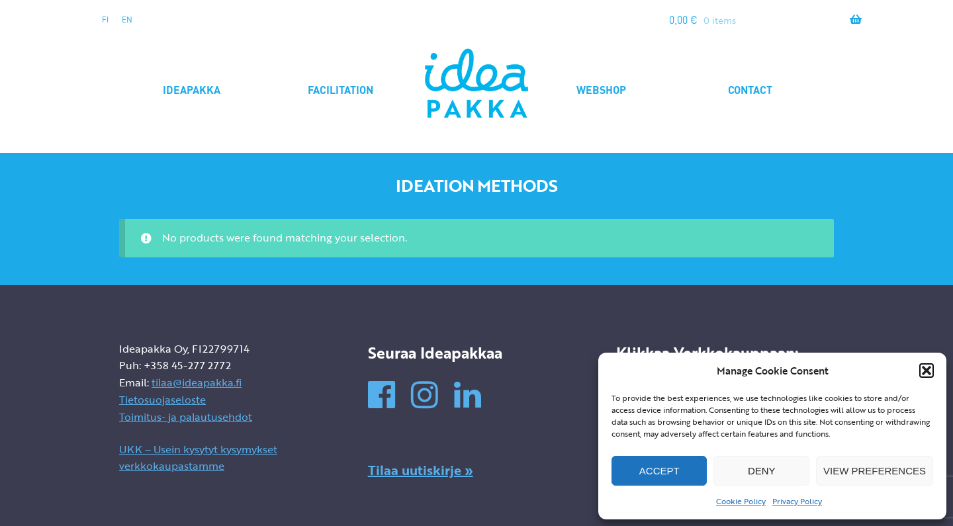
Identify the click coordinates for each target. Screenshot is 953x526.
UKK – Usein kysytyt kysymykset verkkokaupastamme (198, 457)
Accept (659, 470)
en (127, 19)
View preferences (874, 470)
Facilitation (340, 90)
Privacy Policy (797, 501)
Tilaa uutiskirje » (420, 470)
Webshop (601, 90)
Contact (750, 90)
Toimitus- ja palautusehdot (185, 417)
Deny (762, 470)
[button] (926, 370)
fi (105, 19)
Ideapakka (191, 90)
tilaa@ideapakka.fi (197, 382)
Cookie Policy (741, 501)
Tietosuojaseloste (162, 400)
